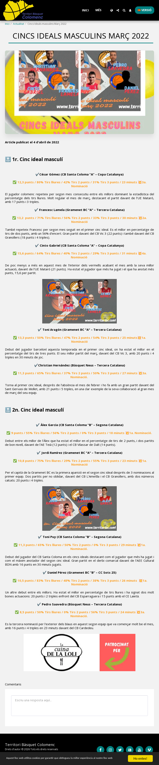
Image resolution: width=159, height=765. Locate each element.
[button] (118, 10)
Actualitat (18, 24)
